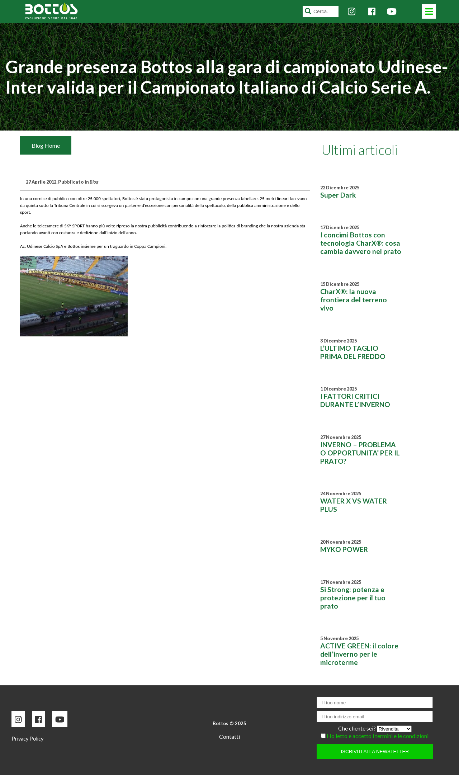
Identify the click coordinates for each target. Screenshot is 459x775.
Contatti (229, 736)
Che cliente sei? (357, 728)
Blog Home (46, 145)
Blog (94, 182)
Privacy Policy (27, 739)
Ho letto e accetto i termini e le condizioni (378, 735)
